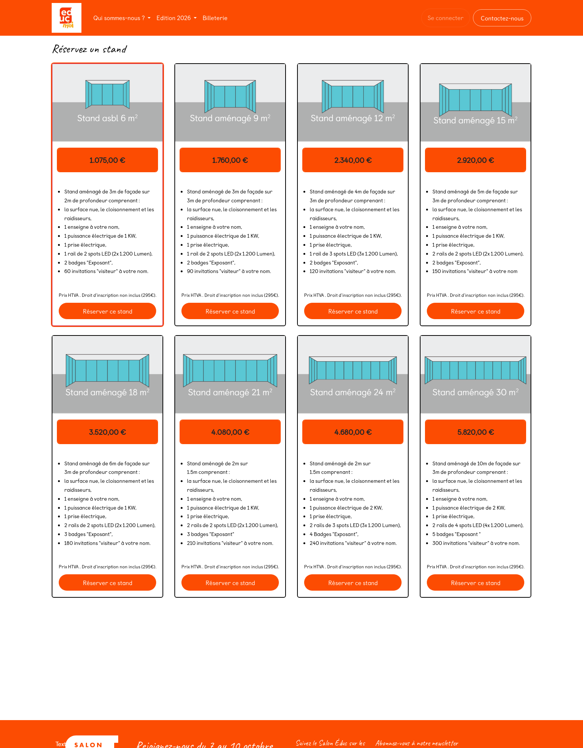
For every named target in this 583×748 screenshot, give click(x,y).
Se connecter (446, 17)
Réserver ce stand (107, 310)
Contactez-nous (502, 17)
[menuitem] (122, 18)
